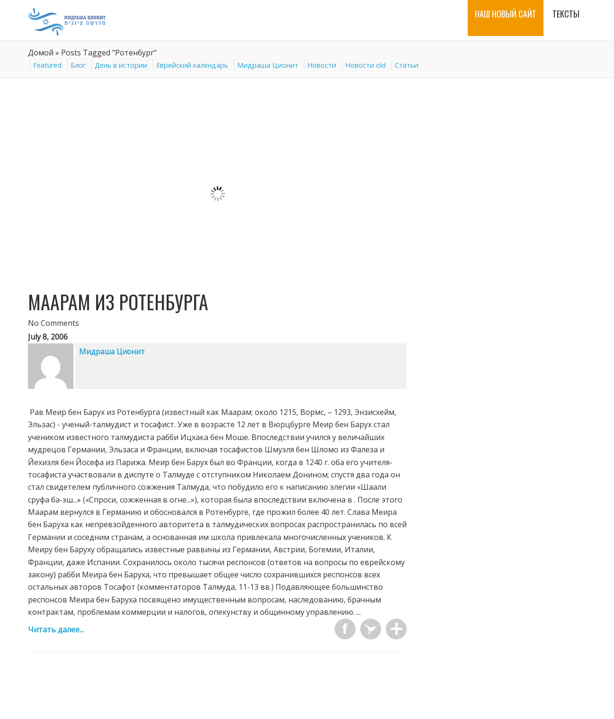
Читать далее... (56, 629)
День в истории (121, 65)
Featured (47, 65)
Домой (40, 52)
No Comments (53, 323)
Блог (78, 65)
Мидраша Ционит (267, 65)
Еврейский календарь (192, 65)
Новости (321, 65)
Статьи (406, 65)
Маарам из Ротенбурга (118, 302)
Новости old (365, 65)
